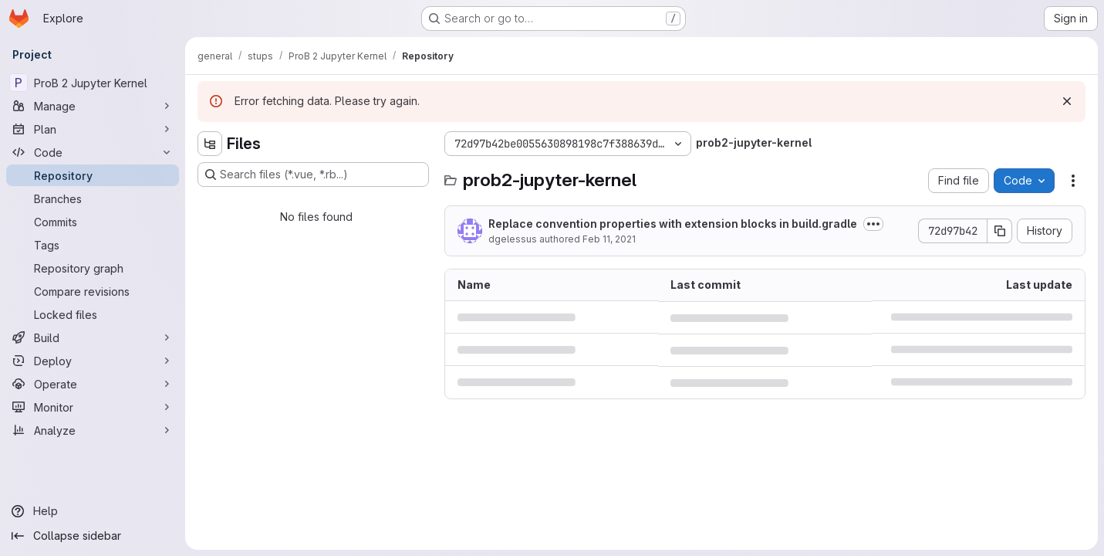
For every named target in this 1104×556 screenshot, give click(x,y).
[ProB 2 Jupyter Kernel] (92, 82)
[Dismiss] (1067, 101)
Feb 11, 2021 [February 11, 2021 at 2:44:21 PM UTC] (609, 239)
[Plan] (92, 129)
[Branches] (92, 198)
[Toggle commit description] (873, 224)
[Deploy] (92, 360)
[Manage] (92, 106)
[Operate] (92, 384)
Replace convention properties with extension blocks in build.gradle (672, 223)
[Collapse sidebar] (92, 536)
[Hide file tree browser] (210, 143)
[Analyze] (92, 430)
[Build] (92, 337)
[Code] (92, 152)
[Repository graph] (92, 268)
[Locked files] (92, 314)
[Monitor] (92, 407)
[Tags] (92, 245)
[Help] (92, 511)
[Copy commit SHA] (1000, 231)
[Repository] (92, 175)
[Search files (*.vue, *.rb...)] (313, 174)
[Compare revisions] (92, 291)
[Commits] (92, 221)
